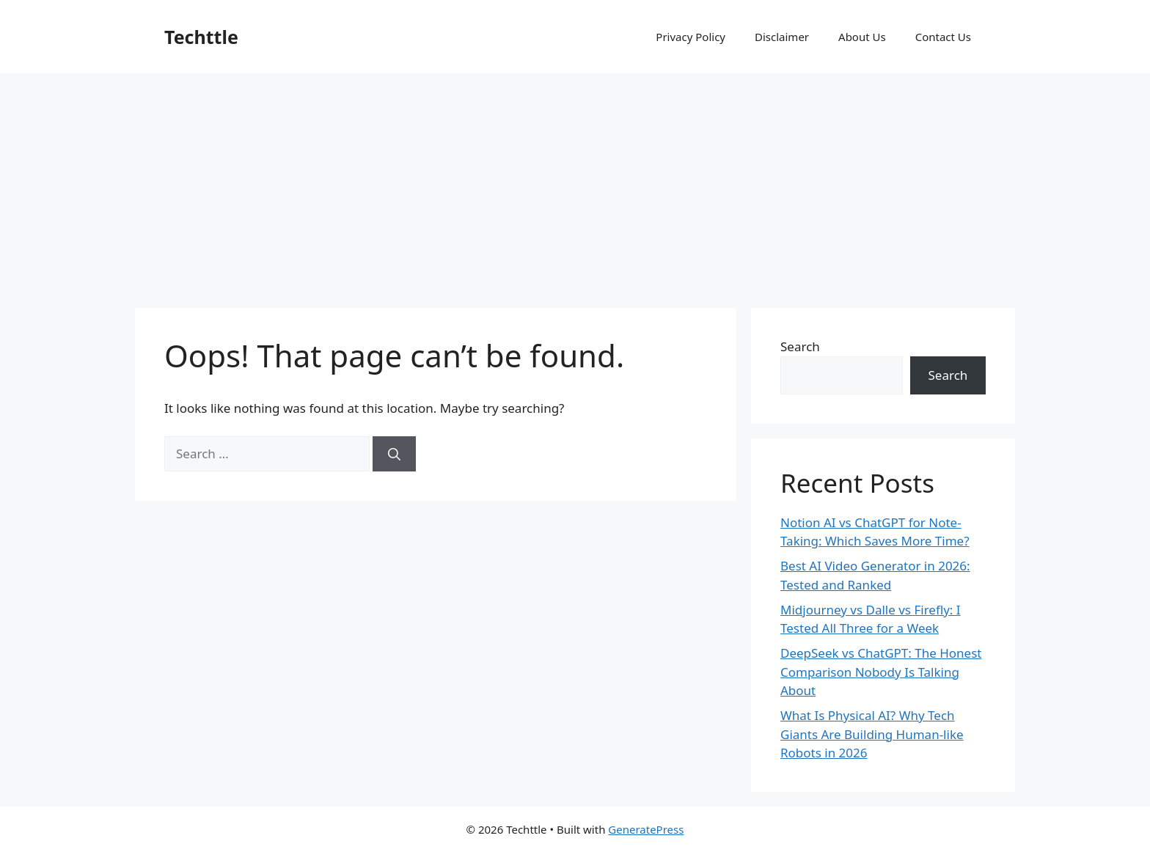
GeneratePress (646, 829)
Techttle (201, 36)
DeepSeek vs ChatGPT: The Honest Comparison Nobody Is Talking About (880, 671)
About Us (862, 36)
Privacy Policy (690, 36)
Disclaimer (782, 36)
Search (800, 346)
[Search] (394, 453)
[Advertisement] (575, 183)
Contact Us (943, 36)
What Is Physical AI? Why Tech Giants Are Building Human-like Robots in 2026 (872, 734)
